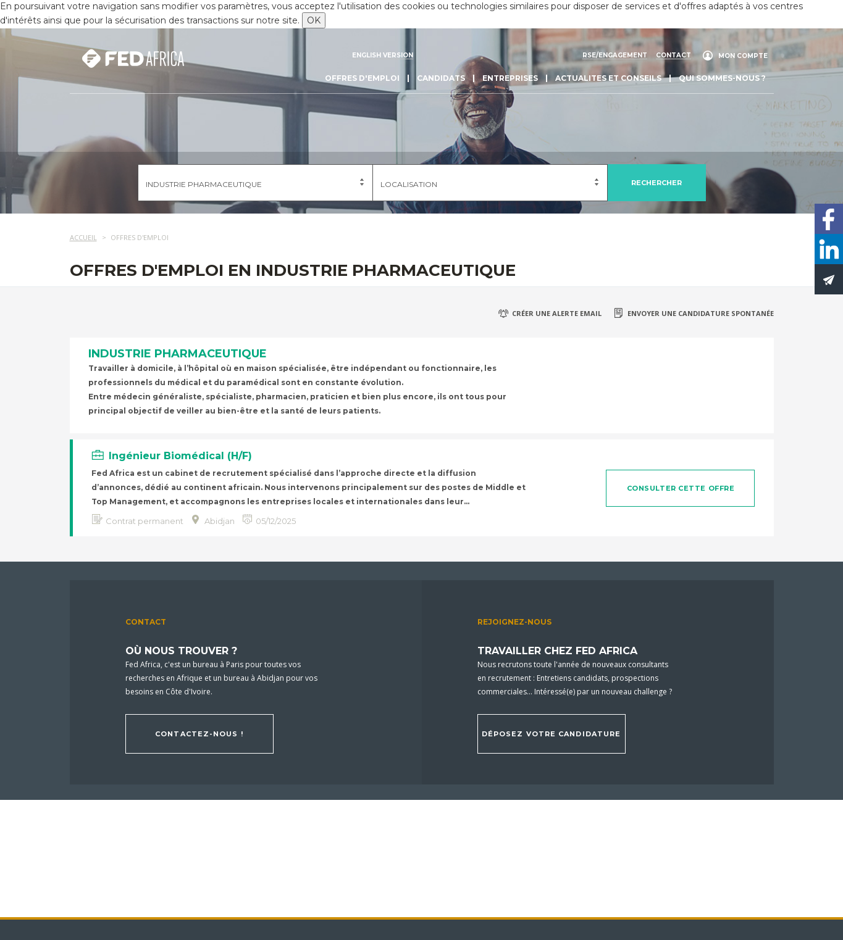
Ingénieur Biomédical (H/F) (180, 456)
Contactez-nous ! (199, 734)
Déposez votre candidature (551, 734)
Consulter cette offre (681, 488)
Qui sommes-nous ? (722, 78)
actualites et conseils (608, 78)
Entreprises (510, 78)
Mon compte (743, 55)
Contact (673, 55)
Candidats (441, 78)
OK (314, 20)
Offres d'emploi (362, 78)
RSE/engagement (614, 55)
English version (382, 55)
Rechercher (656, 182)
